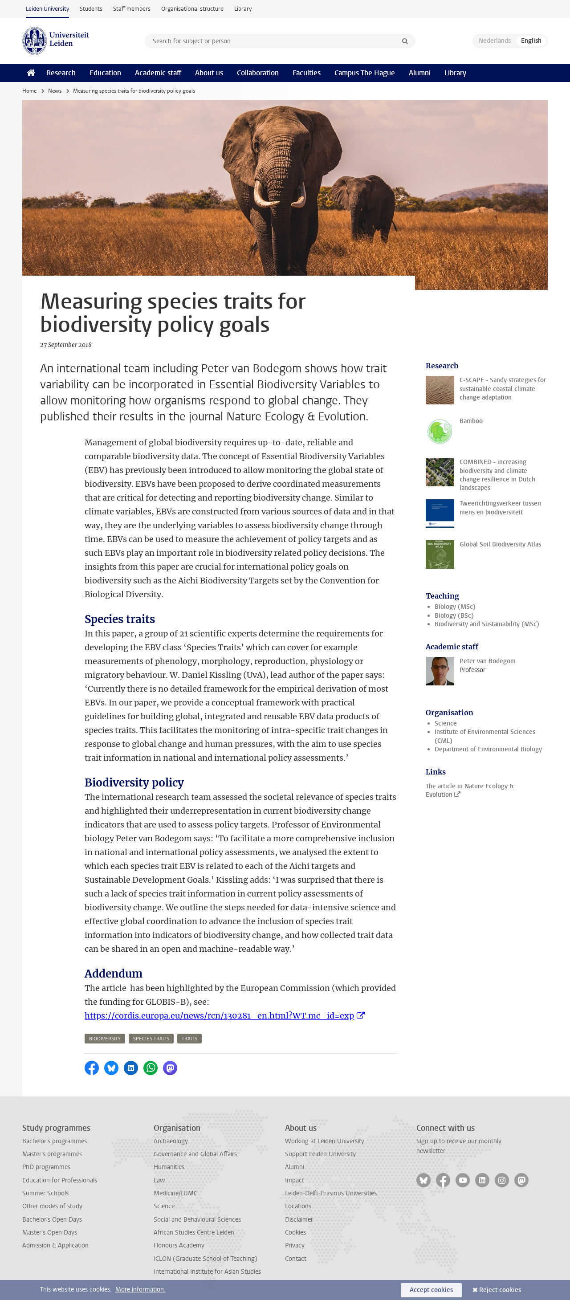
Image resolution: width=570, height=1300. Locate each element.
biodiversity (105, 1038)
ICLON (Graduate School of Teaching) (205, 1259)
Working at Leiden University (324, 1141)
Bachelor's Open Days (52, 1219)
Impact (294, 1180)
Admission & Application (55, 1245)
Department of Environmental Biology (488, 749)
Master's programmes (52, 1154)
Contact (295, 1259)
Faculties (307, 72)
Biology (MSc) (455, 607)
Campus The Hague (364, 72)
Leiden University (47, 8)
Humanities (169, 1167)
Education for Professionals (59, 1180)
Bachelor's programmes (54, 1141)
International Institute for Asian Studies (207, 1271)
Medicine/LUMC (175, 1193)
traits (189, 1038)
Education (105, 72)
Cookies (295, 1232)
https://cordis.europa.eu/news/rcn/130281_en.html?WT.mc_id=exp (219, 1016)
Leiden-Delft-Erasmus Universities (331, 1193)
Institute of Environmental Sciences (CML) (485, 736)
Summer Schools (45, 1193)
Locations (298, 1206)
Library (243, 8)
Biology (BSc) (454, 615)
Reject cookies (500, 1290)
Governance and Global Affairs (195, 1154)
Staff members (132, 8)
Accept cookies (431, 1290)
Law (159, 1180)
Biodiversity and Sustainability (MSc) (487, 624)
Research (61, 72)
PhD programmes (46, 1167)
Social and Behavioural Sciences (197, 1219)
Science (446, 723)
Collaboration (258, 72)
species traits (151, 1038)
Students (91, 8)
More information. (140, 1289)
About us (209, 72)
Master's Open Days (49, 1232)
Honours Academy (179, 1245)
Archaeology (171, 1141)
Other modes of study (52, 1206)
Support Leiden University (320, 1154)
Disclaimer (299, 1219)
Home (29, 90)
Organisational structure (192, 8)
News (54, 90)
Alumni (420, 72)
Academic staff (158, 72)
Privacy (295, 1245)
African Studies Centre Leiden (194, 1232)
